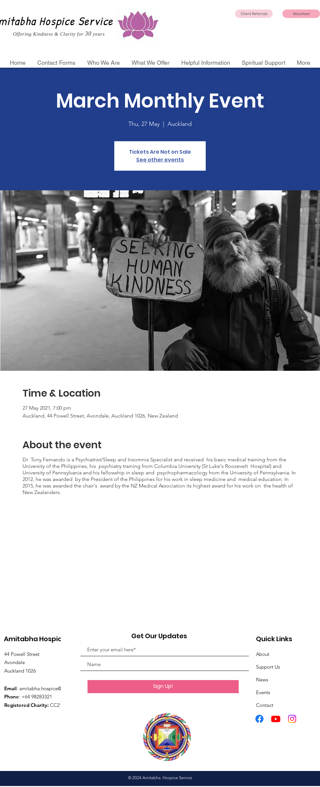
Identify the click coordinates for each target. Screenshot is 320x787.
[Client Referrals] (254, 13)
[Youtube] (275, 718)
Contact (264, 705)
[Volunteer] (301, 13)
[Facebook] (259, 718)
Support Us (268, 667)
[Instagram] (292, 718)
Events (263, 692)
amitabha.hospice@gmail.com (52, 688)
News (262, 679)
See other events (160, 159)
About (262, 654)
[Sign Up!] (163, 686)
